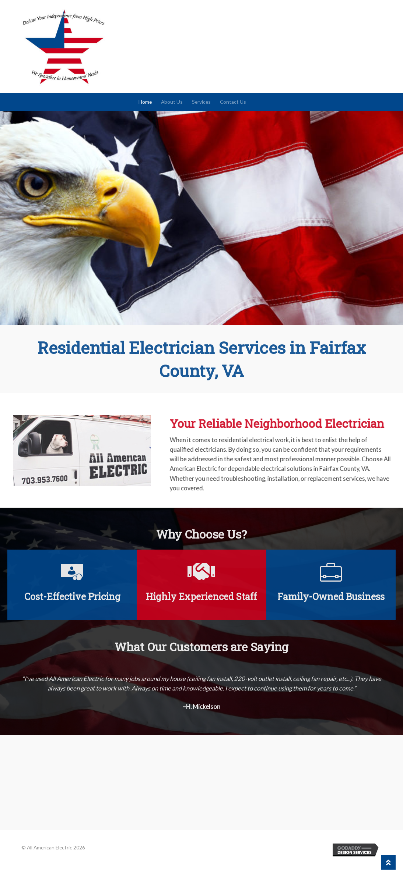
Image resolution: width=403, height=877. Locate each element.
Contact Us (233, 102)
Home (145, 102)
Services (201, 102)
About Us (172, 102)
